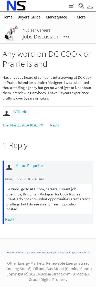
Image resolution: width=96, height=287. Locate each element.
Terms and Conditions (40, 252)
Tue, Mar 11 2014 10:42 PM (23, 125)
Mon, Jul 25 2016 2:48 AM (24, 178)
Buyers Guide (29, 17)
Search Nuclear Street (81, 6)
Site (71, 6)
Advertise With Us (16, 252)
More (81, 17)
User (90, 6)
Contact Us (84, 252)
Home (8, 17)
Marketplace (56, 17)
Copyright (70, 252)
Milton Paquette (29, 165)
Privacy (58, 252)
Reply (54, 125)
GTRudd (20, 111)
